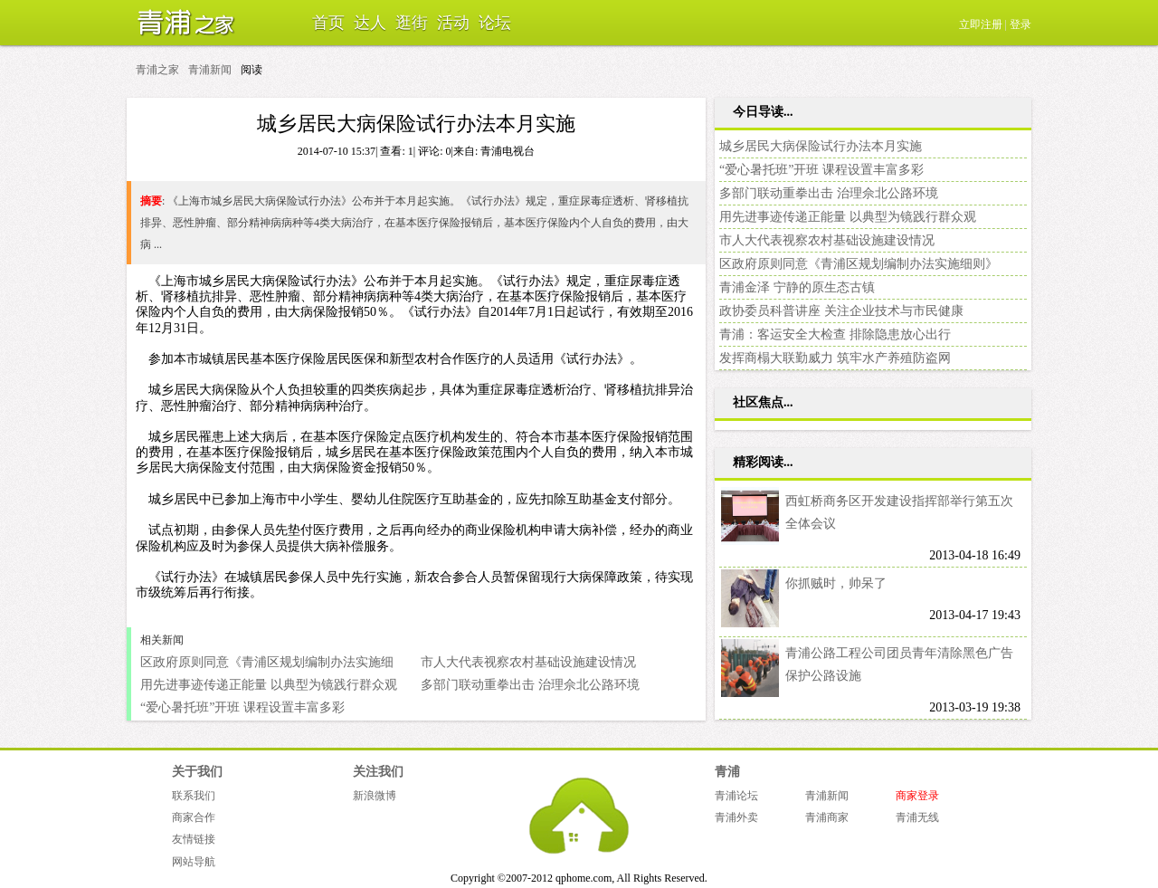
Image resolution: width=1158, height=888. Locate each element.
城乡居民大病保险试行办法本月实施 (820, 146)
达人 (370, 23)
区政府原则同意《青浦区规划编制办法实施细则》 (858, 264)
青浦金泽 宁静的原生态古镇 (797, 287)
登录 (1020, 24)
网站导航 (193, 861)
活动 (453, 23)
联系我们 (193, 795)
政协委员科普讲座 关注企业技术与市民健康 (841, 311)
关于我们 (197, 771)
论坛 (495, 23)
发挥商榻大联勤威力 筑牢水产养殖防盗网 (835, 358)
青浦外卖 (736, 817)
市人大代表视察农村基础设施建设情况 (528, 662)
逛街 (411, 23)
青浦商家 (827, 817)
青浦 (727, 771)
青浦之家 (181, 22)
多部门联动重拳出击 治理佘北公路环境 (530, 685)
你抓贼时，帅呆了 (836, 583)
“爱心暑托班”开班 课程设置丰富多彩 (242, 707)
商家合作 (193, 817)
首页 (328, 23)
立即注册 (980, 24)
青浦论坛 (736, 795)
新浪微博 (374, 795)
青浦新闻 (210, 69)
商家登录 (917, 795)
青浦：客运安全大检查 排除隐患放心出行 (835, 334)
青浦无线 (917, 817)
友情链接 (193, 839)
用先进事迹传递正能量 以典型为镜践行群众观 (268, 685)
